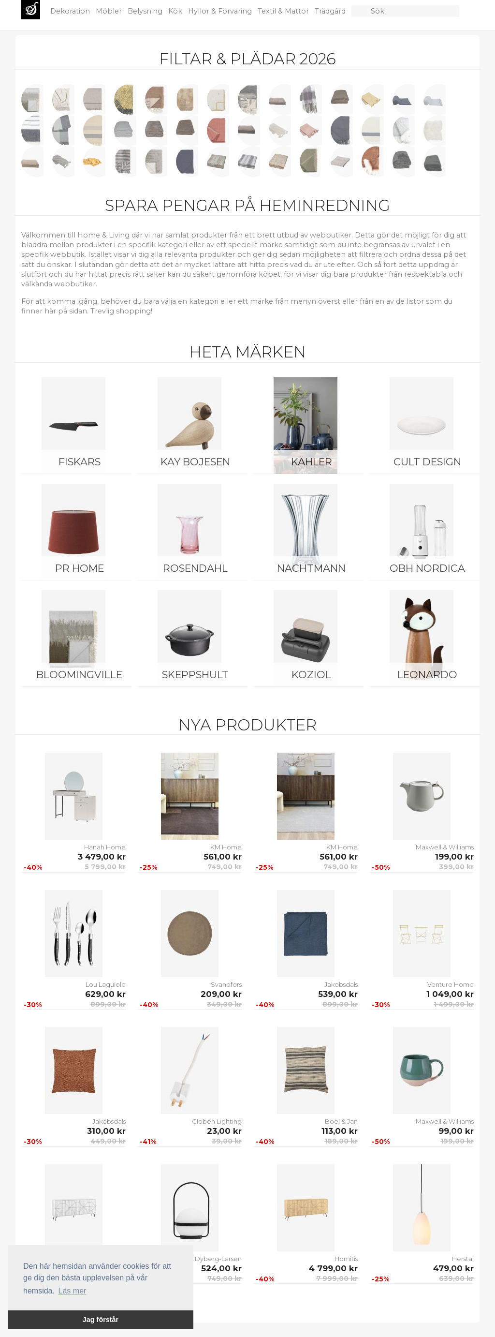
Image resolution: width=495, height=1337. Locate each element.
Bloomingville (79, 674)
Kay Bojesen (195, 462)
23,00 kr (224, 1131)
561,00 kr (223, 857)
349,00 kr (224, 1004)
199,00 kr (454, 857)
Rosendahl (195, 568)
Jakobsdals (341, 984)
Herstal (463, 1259)
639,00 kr (456, 1278)
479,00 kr (453, 1268)
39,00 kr (227, 1141)
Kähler (311, 462)
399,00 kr (456, 867)
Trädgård (331, 11)
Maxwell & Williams (445, 847)
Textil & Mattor (284, 11)
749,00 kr (224, 867)
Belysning (146, 11)
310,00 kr (106, 1131)
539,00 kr (338, 994)
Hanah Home (105, 847)
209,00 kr (221, 994)
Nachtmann (311, 568)
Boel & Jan (341, 1121)
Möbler (110, 11)
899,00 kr (108, 1004)
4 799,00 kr (333, 1268)
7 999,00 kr (337, 1278)
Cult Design (427, 462)
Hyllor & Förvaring (221, 11)
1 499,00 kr (454, 1004)
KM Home (226, 847)
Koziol (311, 674)
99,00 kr (456, 1131)
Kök (176, 11)
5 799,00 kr (105, 867)
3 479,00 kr (102, 857)
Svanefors (226, 984)
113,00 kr (339, 1131)
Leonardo (427, 674)
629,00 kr (105, 994)
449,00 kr (108, 1141)
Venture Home (450, 984)
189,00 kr (341, 1141)
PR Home (79, 568)
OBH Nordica (427, 568)
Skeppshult (195, 674)
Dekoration (71, 11)
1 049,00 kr (450, 994)
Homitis (346, 1259)
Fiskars (79, 462)
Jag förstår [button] (100, 1319)
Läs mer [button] (72, 1291)
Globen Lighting (217, 1121)
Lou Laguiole (106, 984)
